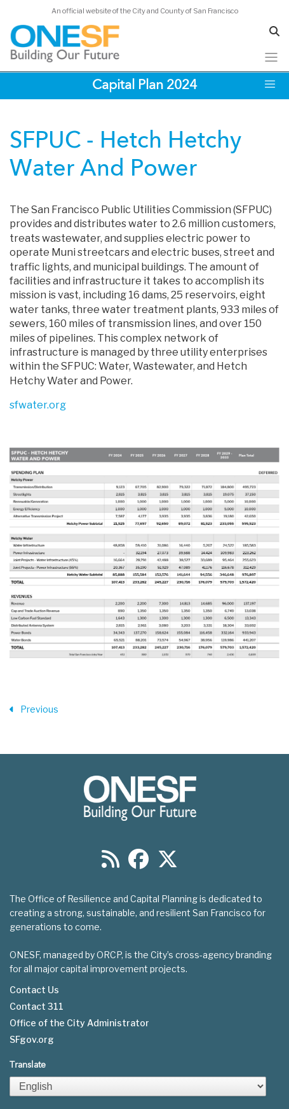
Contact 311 (37, 1006)
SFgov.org (32, 1040)
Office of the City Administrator (79, 1023)
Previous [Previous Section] (34, 710)
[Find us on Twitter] (168, 863)
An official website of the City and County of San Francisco (144, 10)
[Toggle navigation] (271, 57)
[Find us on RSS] (110, 863)
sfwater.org (38, 405)
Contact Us (34, 990)
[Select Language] (138, 1086)
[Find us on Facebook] (138, 863)
